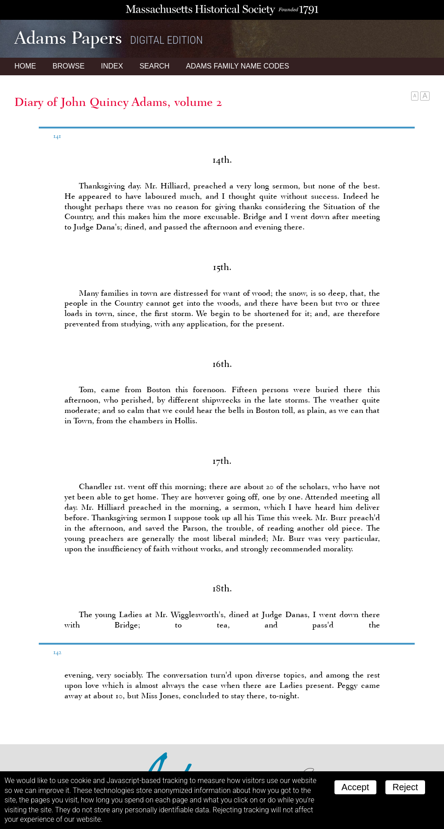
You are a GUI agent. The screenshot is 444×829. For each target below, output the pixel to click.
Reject (405, 787)
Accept (355, 787)
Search (154, 66)
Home (25, 66)
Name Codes (237, 66)
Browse (68, 66)
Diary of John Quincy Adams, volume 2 (118, 102)
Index (112, 66)
